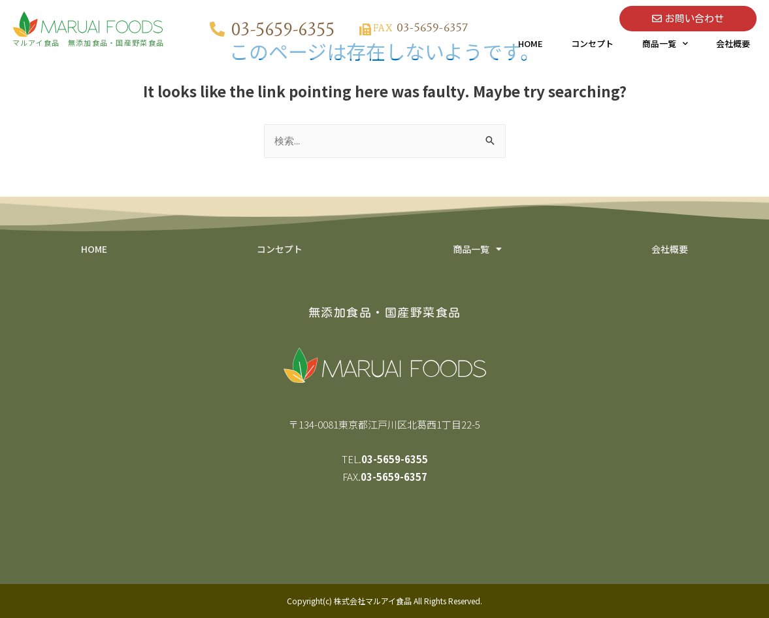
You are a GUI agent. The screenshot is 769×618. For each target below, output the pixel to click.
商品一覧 (665, 44)
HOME (530, 43)
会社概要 (733, 43)
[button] (688, 18)
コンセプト (592, 43)
